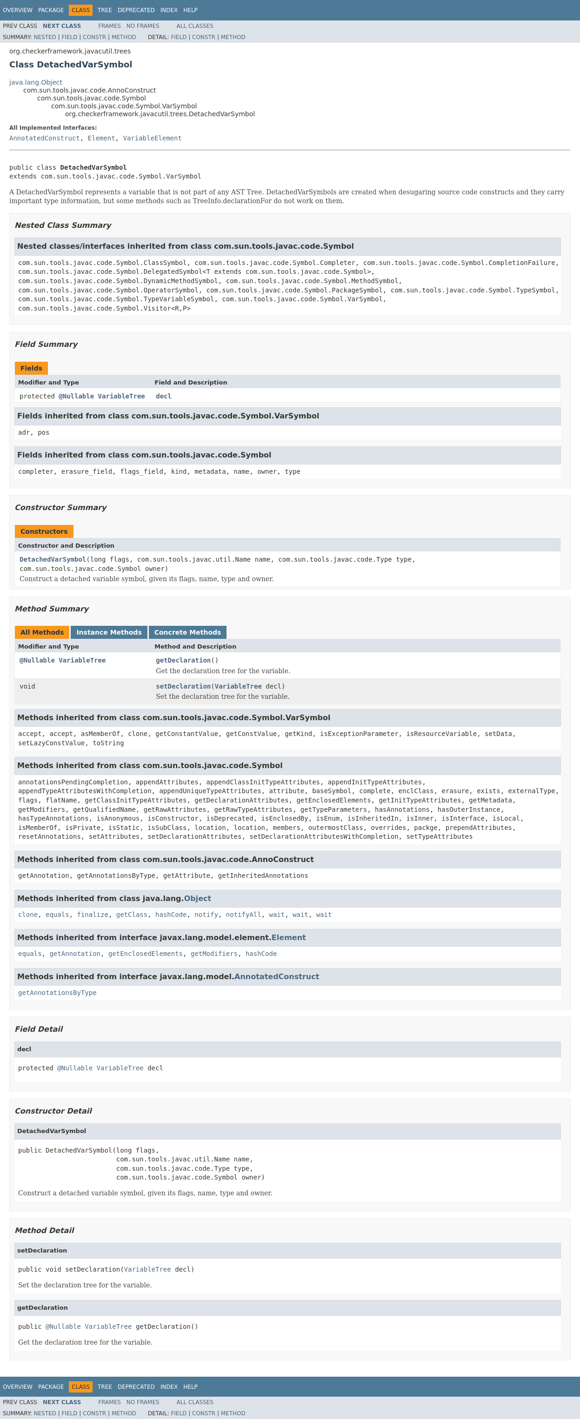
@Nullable (76, 396)
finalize (92, 914)
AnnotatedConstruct (44, 138)
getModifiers (214, 953)
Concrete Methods (187, 632)
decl (164, 396)
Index (169, 10)
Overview (18, 10)
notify (206, 914)
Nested (44, 37)
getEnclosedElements (145, 953)
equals (57, 914)
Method (124, 37)
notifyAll (243, 914)
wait (277, 914)
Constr (94, 37)
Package (51, 10)
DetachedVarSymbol (53, 559)
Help (190, 10)
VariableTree (121, 396)
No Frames (143, 26)
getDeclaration (183, 660)
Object (198, 898)
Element (101, 138)
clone (28, 914)
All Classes (195, 26)
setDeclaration (183, 686)
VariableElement (152, 138)
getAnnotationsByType (57, 992)
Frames (109, 26)
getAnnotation (74, 953)
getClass (131, 914)
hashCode (171, 914)
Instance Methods (108, 632)
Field (69, 37)
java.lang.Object (35, 82)
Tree (105, 10)
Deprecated (136, 10)
